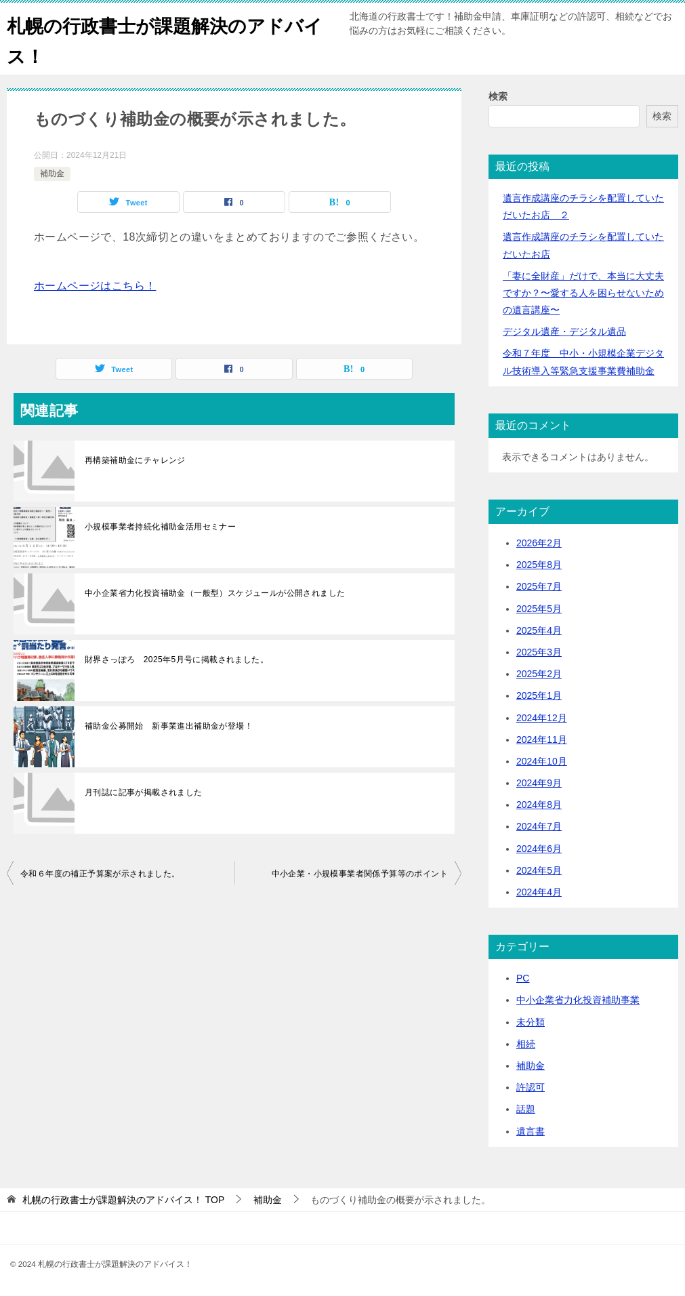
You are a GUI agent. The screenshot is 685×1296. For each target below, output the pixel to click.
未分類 (530, 1022)
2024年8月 (539, 804)
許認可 (530, 1087)
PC (522, 978)
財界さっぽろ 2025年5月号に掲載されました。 (176, 659)
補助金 (52, 173)
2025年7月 (539, 586)
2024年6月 (539, 848)
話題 (525, 1108)
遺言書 (530, 1131)
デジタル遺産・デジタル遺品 (564, 331)
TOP (123, 1199)
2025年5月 (539, 608)
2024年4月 (539, 892)
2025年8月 (539, 564)
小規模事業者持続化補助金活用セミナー (160, 526)
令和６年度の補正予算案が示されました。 (100, 873)
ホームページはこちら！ (95, 285)
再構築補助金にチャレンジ (135, 460)
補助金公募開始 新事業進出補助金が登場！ (169, 726)
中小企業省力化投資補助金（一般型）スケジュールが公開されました (215, 593)
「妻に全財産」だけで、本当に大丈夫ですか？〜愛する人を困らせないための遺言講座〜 (583, 292)
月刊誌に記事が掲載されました (144, 792)
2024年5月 (539, 870)
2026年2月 (539, 543)
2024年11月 (541, 739)
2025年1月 (539, 695)
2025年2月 (539, 673)
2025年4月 (539, 630)
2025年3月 (539, 652)
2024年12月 (541, 717)
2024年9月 (539, 782)
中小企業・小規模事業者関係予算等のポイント (360, 873)
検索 (498, 96)
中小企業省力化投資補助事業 (578, 999)
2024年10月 (541, 761)
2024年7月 (539, 826)
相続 (525, 1043)
